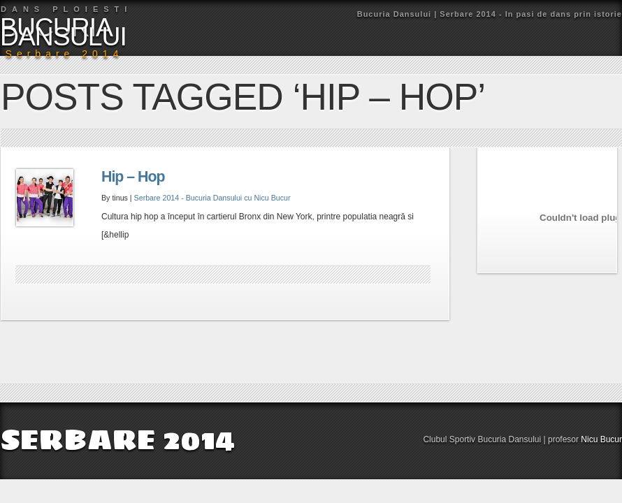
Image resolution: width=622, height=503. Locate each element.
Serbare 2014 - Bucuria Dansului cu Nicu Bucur (212, 198)
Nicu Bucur (601, 439)
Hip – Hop (133, 176)
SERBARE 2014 (117, 439)
